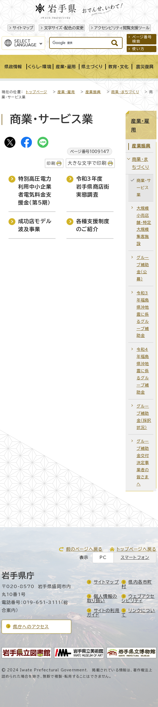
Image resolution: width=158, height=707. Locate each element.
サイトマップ (23, 28)
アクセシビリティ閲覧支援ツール (121, 28)
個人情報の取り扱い (102, 598)
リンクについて (138, 612)
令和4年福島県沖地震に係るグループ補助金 (143, 370)
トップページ (36, 92)
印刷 (51, 163)
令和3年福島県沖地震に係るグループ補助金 (143, 314)
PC (102, 557)
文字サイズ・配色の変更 (64, 28)
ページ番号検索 (142, 39)
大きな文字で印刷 (87, 163)
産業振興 (93, 92)
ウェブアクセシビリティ (137, 598)
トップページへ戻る (136, 549)
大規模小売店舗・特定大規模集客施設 (144, 226)
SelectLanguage (25, 43)
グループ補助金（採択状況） (144, 417)
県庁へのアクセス (31, 626)
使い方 (138, 49)
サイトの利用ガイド (103, 612)
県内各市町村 (136, 584)
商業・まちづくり (125, 92)
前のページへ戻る (84, 549)
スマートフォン (135, 557)
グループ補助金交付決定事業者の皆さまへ (143, 462)
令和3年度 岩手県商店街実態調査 (92, 186)
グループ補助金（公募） (143, 268)
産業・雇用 (66, 92)
